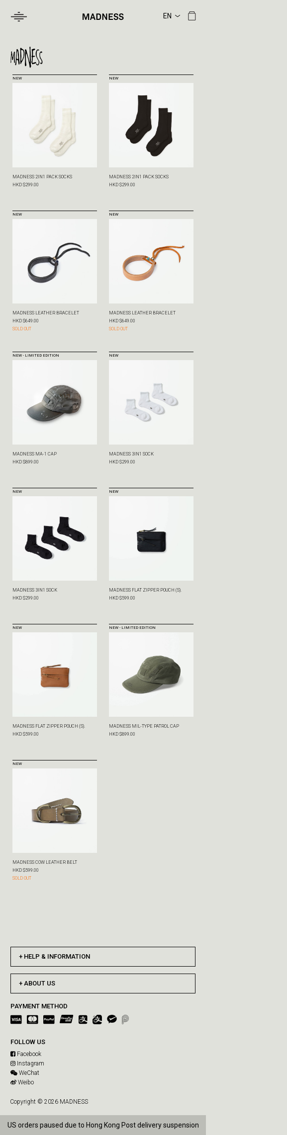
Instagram (27, 1063)
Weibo (22, 1082)
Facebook (25, 1054)
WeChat (24, 1072)
